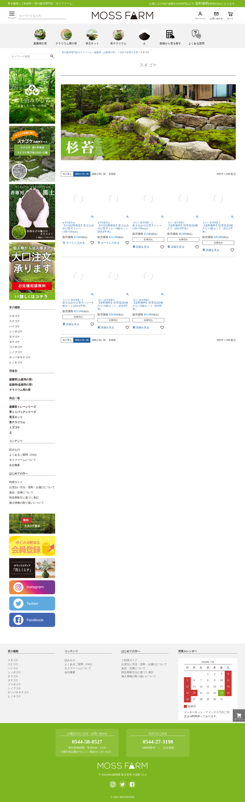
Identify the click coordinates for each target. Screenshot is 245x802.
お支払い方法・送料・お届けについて (32, 487)
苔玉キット (16, 417)
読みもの (14, 449)
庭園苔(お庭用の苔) (20, 379)
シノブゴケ (16, 352)
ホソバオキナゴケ (20, 357)
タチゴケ (14, 341)
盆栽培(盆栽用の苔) (20, 384)
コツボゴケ (16, 347)
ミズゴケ (14, 427)
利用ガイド (16, 482)
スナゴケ (14, 321)
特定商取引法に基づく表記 (137, 672)
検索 (64, 15)
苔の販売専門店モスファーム (77, 52)
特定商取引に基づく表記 (24, 497)
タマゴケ (14, 336)
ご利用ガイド (129, 660)
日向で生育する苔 (129, 52)
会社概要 (14, 465)
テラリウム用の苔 (20, 389)
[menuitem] (40, 36)
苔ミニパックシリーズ (22, 412)
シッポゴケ (16, 331)
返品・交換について (21, 492)
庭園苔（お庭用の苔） (105, 52)
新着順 (112, 174)
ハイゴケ (14, 326)
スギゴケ (14, 316)
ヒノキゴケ (16, 362)
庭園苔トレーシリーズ (22, 406)
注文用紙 (168, 747)
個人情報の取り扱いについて (26, 502)
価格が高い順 (99, 174)
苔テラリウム (17, 422)
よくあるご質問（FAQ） (23, 454)
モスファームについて (22, 460)
